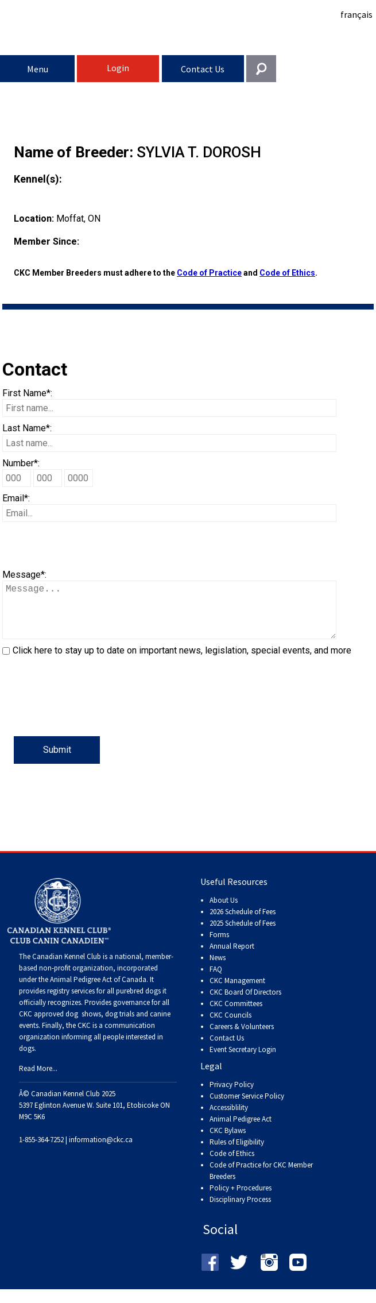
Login (118, 68)
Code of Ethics (287, 272)
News (218, 969)
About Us (224, 912)
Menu (37, 69)
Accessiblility (229, 1119)
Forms (219, 946)
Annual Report (232, 957)
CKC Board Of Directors (245, 1003)
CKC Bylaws (228, 1142)
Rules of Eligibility (237, 1153)
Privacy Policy (232, 1096)
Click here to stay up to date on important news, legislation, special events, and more (182, 661)
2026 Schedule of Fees (243, 923)
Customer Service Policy (247, 1107)
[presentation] (89, 713)
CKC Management (237, 992)
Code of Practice (209, 272)
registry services (70, 1002)
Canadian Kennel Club (189, 36)
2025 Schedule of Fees (243, 934)
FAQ (216, 980)
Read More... (38, 1080)
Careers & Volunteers (242, 1038)
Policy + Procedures (241, 1199)
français (356, 14)
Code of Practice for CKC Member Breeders (261, 1182)
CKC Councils (230, 1026)
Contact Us (202, 69)
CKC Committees (236, 1015)
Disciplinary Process (240, 1211)
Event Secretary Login (243, 1061)
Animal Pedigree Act (241, 1130)
